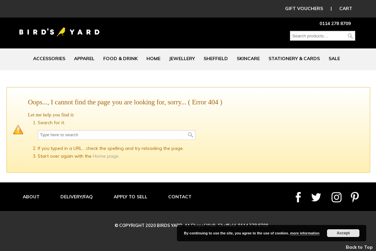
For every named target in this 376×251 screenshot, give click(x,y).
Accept (343, 233)
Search (350, 36)
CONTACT (180, 197)
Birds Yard (59, 27)
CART (345, 8)
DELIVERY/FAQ (76, 197)
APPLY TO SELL (130, 197)
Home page (106, 156)
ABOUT (31, 197)
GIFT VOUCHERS (304, 8)
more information (304, 233)
